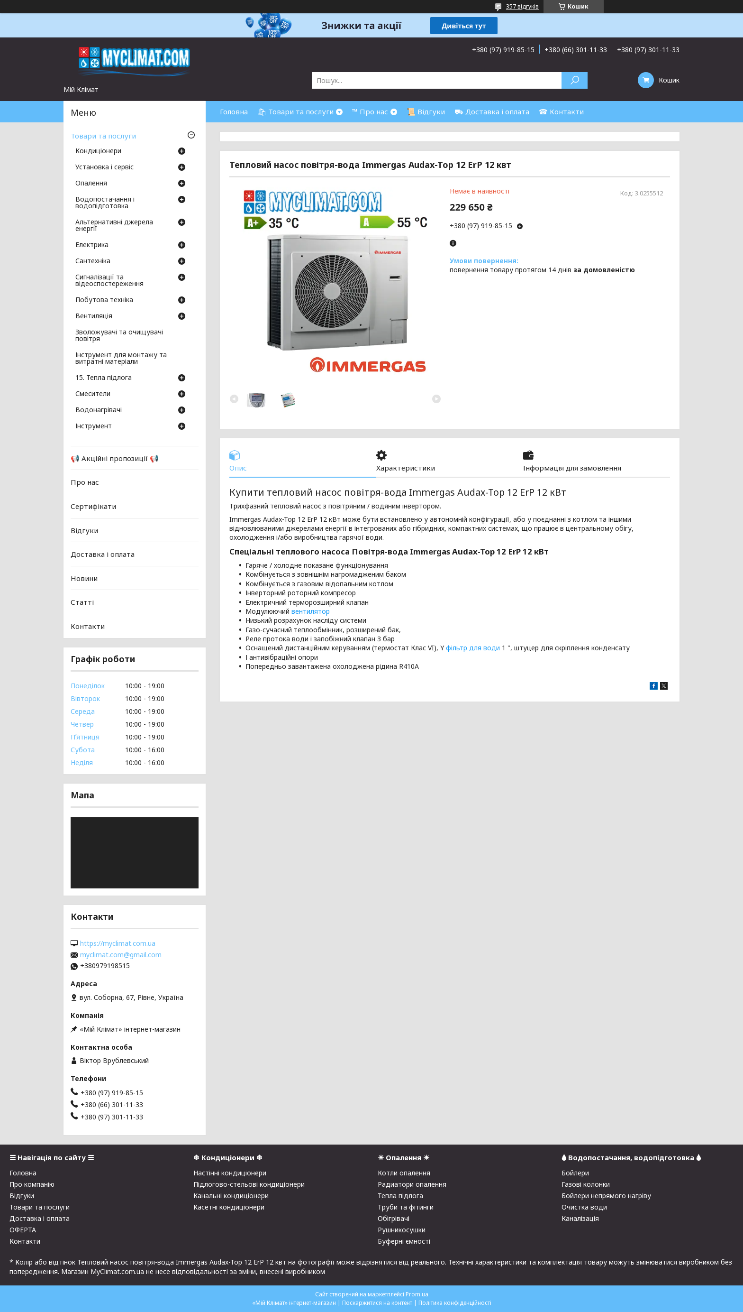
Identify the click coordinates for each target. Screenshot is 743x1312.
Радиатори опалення (412, 1184)
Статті (82, 602)
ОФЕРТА (22, 1229)
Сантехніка (92, 261)
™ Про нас (370, 111)
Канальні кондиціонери (231, 1195)
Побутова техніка (104, 300)
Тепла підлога (400, 1195)
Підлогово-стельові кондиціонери (249, 1184)
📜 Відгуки (426, 111)
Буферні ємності (404, 1241)
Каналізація (580, 1218)
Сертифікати (93, 506)
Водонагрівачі (98, 410)
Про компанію (31, 1184)
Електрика (92, 245)
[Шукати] (575, 80)
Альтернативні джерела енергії (114, 226)
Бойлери (575, 1172)
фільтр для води (473, 647)
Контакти (88, 626)
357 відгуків (522, 6)
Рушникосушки (402, 1229)
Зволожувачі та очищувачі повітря (119, 336)
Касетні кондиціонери (228, 1206)
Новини (84, 578)
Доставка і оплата (103, 554)
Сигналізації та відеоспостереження (109, 281)
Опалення (91, 183)
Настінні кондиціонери (229, 1172)
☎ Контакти (561, 111)
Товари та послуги (103, 135)
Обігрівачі (393, 1218)
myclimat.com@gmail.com (121, 955)
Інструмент (93, 426)
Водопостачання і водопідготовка (105, 203)
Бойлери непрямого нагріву (606, 1195)
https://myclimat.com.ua (117, 943)
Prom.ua (417, 1294)
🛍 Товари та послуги (295, 111)
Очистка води (584, 1206)
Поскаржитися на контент (377, 1303)
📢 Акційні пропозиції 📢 (115, 458)
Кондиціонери (98, 151)
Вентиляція (93, 316)
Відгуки (84, 530)
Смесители (92, 394)
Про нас (85, 482)
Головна (234, 111)
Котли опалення (404, 1172)
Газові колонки (586, 1184)
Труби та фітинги (406, 1206)
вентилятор (310, 611)
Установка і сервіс (104, 167)
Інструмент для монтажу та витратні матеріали (121, 358)
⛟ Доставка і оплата (491, 111)
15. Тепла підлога (103, 378)
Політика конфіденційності (454, 1303)
